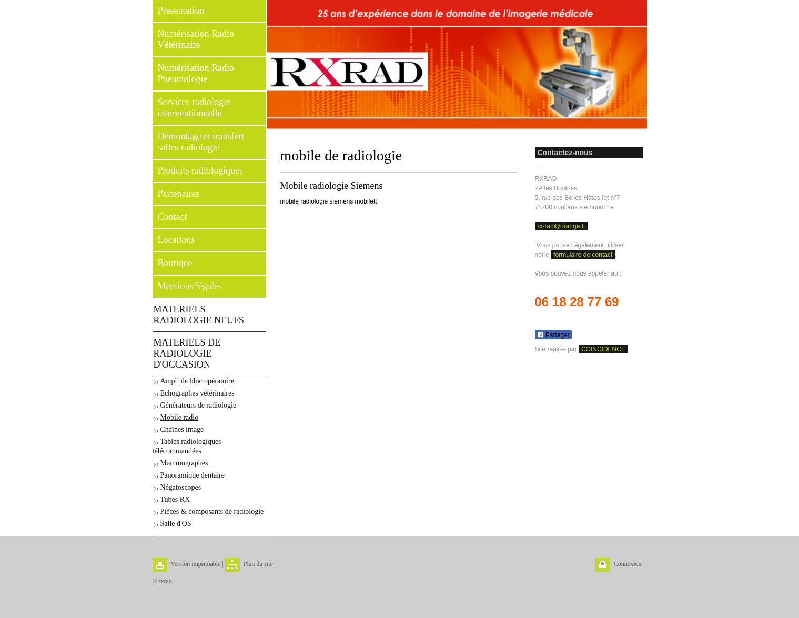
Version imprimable (196, 564)
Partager (553, 335)
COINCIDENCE (603, 349)
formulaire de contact (582, 254)
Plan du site (258, 564)
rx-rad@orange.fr (562, 226)
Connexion (628, 564)
